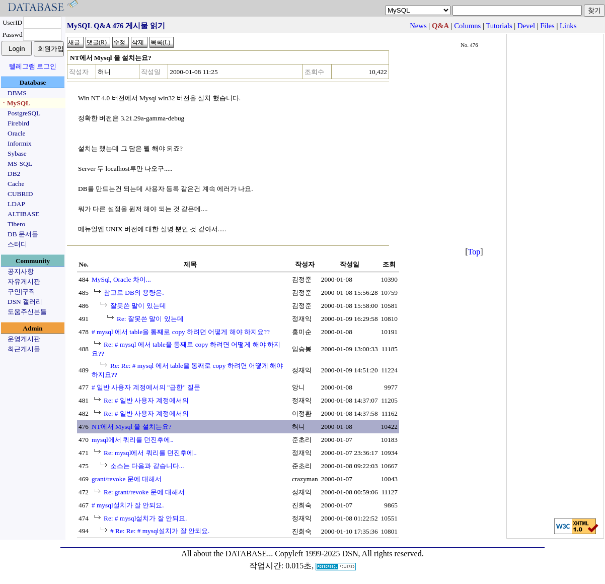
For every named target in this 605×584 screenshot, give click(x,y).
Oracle (17, 133)
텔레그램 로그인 (32, 66)
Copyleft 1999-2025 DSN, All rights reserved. (349, 553)
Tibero (16, 224)
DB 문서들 (23, 234)
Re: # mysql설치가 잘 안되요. (145, 518)
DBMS (17, 93)
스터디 (17, 244)
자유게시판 (24, 281)
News (418, 26)
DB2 (14, 173)
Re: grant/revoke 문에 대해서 (144, 492)
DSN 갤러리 (25, 301)
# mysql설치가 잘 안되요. (128, 505)
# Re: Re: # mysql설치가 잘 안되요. (159, 531)
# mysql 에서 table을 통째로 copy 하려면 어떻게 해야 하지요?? (181, 332)
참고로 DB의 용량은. (134, 292)
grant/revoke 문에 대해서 (127, 479)
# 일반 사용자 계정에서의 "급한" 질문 (146, 387)
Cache (16, 183)
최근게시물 (24, 349)
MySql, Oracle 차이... (121, 279)
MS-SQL (20, 163)
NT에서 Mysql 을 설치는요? (132, 426)
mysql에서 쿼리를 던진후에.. (133, 439)
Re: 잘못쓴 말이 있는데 (150, 318)
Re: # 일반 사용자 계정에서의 (146, 400)
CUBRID (20, 194)
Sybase (17, 153)
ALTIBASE (23, 214)
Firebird (18, 123)
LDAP (16, 204)
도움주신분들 (27, 311)
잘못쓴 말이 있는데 (138, 305)
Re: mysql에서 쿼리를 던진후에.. (150, 453)
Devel (526, 26)
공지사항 (21, 271)
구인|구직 (21, 291)
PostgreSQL (24, 113)
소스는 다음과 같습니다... (147, 466)
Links (568, 26)
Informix (19, 143)
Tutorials (499, 26)
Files (547, 26)
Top (474, 251)
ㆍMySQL (15, 103)
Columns (467, 26)
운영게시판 (24, 339)
